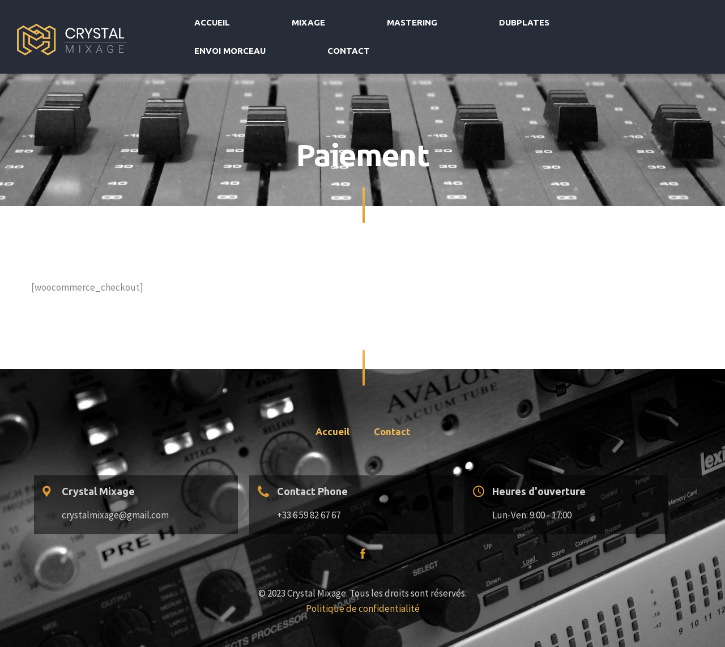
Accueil (314, 24)
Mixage (371, 24)
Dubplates (509, 24)
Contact (670, 24)
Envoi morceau (592, 24)
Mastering (436, 24)
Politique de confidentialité (363, 585)
